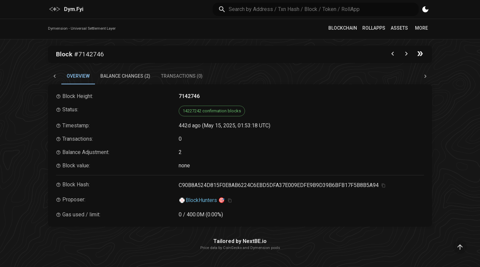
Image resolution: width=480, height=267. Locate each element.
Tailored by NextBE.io (240, 241)
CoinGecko (232, 248)
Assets (399, 28)
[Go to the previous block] (393, 55)
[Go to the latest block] (420, 55)
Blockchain (342, 28)
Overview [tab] (78, 76)
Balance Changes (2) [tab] (125, 76)
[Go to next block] (406, 55)
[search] (324, 9)
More (421, 28)
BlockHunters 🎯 (205, 200)
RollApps (373, 28)
